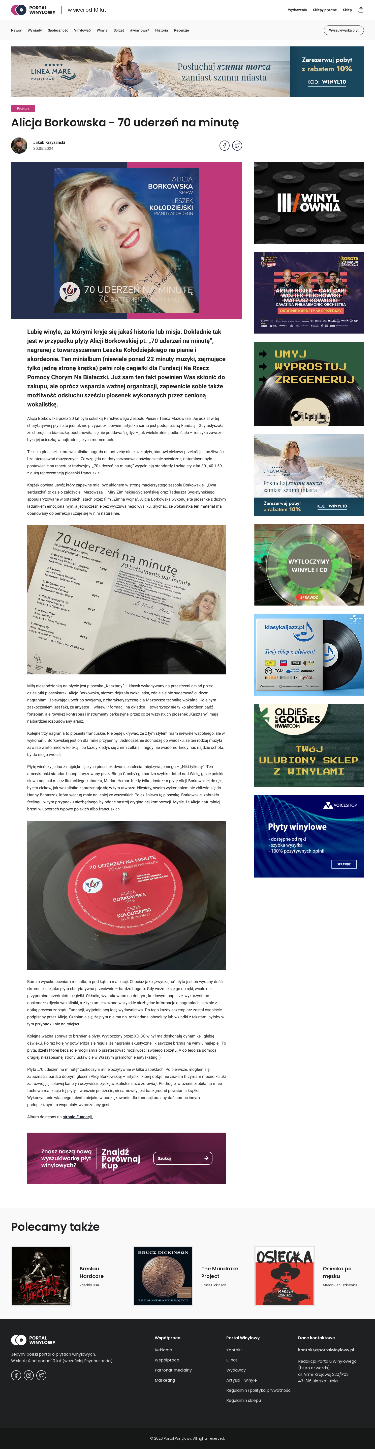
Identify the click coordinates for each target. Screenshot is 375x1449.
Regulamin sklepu (243, 1400)
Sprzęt (119, 30)
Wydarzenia (297, 10)
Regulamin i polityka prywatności (258, 1390)
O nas (232, 1360)
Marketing (165, 1380)
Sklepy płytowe (325, 10)
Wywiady (35, 30)
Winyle (102, 30)
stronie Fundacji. (78, 1116)
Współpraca (167, 1360)
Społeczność (58, 30)
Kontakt (234, 1350)
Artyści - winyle (241, 1380)
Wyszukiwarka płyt (344, 30)
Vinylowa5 (82, 30)
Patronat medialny (173, 1370)
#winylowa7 (139, 30)
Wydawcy (236, 1370)
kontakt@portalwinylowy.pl (326, 1350)
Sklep (347, 10)
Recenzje (181, 30)
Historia (161, 30)
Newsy (16, 30)
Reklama (163, 1350)
